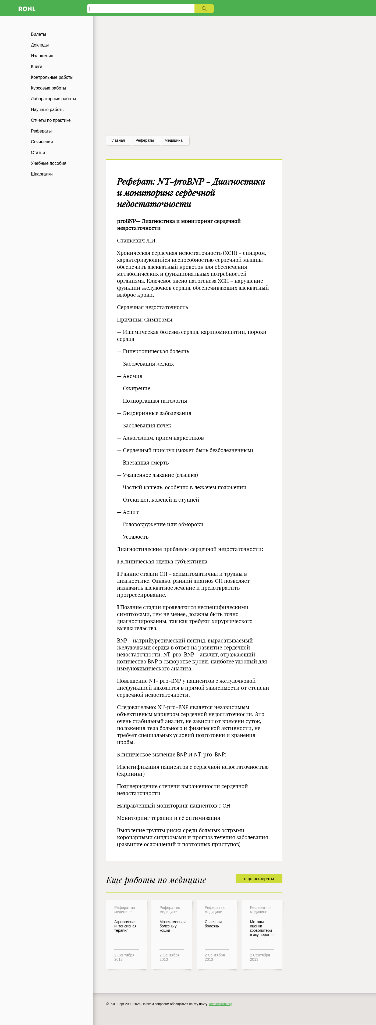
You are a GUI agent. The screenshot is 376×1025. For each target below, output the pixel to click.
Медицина (174, 140)
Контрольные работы (52, 77)
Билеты (38, 34)
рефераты (145, 140)
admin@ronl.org (220, 1004)
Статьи (38, 152)
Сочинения (42, 142)
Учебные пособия (48, 163)
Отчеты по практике (51, 120)
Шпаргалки (42, 174)
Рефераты (41, 131)
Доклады (40, 45)
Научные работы (48, 109)
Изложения (42, 55)
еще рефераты (259, 878)
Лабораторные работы (53, 99)
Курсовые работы (48, 88)
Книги (36, 66)
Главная (118, 140)
